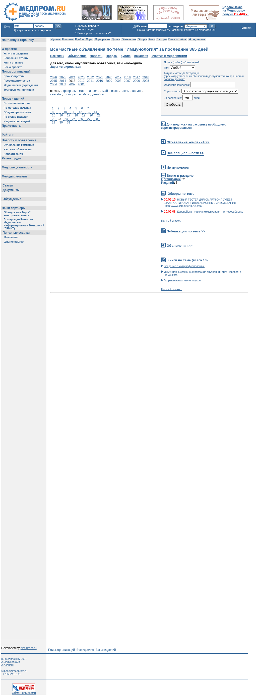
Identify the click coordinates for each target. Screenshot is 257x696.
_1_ (52, 108)
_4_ (70, 108)
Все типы (57, 56)
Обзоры (142, 39)
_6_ (82, 108)
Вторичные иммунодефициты (182, 280)
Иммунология (178, 167)
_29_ (53, 122)
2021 (99, 77)
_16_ (61, 115)
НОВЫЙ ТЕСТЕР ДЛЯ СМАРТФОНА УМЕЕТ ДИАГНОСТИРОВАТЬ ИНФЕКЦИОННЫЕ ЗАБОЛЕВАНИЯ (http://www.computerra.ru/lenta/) (200, 202)
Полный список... (171, 220)
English (246, 27)
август (136, 91)
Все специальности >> (185, 153)
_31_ (68, 122)
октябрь (70, 94)
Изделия (55, 39)
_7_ (87, 108)
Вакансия (141, 56)
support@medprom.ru (14, 670)
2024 (72, 77)
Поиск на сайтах (177, 39)
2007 (127, 81)
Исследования (197, 39)
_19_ (83, 115)
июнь (114, 91)
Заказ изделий (106, 650)
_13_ (88, 112)
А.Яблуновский (10, 661)
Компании (67, 39)
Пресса (115, 39)
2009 (108, 81)
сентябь (55, 94)
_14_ (95, 112)
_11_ (73, 112)
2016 (145, 77)
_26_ (81, 119)
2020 (108, 77)
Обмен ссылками (24, 691)
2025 (62, 77)
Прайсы (80, 39)
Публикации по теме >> (186, 231)
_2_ (58, 108)
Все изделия (85, 650)
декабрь (98, 94)
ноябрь (84, 94)
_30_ (61, 122)
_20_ (91, 115)
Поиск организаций (61, 650)
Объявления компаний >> (188, 142)
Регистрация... (87, 29)
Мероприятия (102, 39)
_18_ (76, 115)
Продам (111, 56)
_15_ (53, 115)
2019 (118, 77)
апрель (94, 91)
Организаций (171, 179)
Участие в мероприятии (169, 56)
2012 (81, 81)
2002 (72, 84)
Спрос (89, 39)
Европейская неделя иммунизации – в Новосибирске (210, 211)
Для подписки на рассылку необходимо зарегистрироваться (193, 126)
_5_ (76, 108)
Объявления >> (179, 245)
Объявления (128, 39)
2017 (136, 77)
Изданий (167, 182)
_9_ (58, 112)
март (82, 91)
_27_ (88, 119)
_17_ (68, 115)
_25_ (73, 119)
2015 (53, 81)
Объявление (77, 56)
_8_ (52, 112)
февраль (69, 91)
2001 (81, 84)
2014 (62, 81)
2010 (99, 81)
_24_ (66, 119)
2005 (145, 81)
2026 (53, 77)
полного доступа (174, 79)
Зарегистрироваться (65, 67)
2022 (90, 77)
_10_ (65, 112)
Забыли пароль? (88, 25)
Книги (151, 39)
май (105, 91)
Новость (96, 56)
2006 (136, 81)
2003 (62, 84)
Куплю (126, 56)
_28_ (96, 119)
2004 (53, 84)
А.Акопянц (7, 664)
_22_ (53, 119)
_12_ (80, 112)
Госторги (161, 39)
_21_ (98, 115)
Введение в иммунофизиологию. (184, 266)
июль (125, 91)
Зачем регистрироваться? (94, 33)
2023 (81, 77)
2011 (90, 81)
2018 (127, 77)
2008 (118, 81)
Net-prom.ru (29, 648)
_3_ (64, 108)
